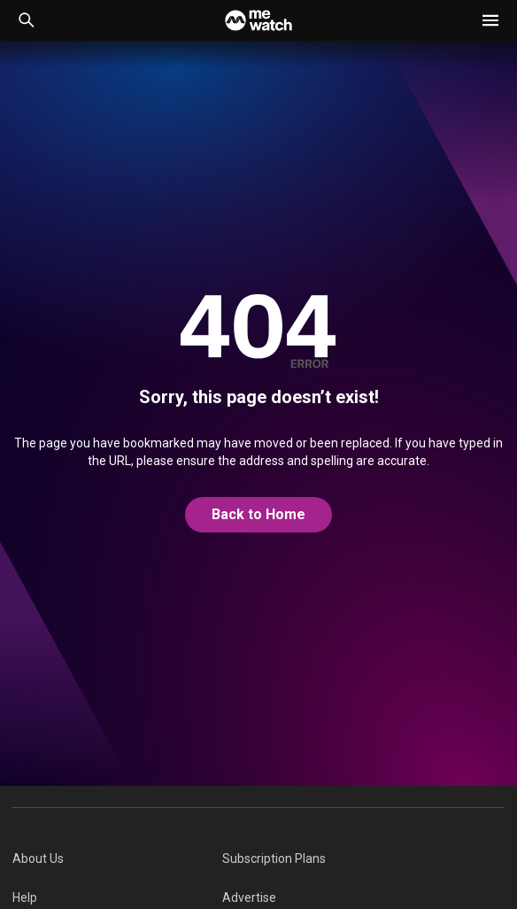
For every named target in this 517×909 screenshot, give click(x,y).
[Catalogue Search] (26, 20)
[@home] (258, 515)
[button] (490, 20)
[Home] (258, 20)
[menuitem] (117, 858)
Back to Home (258, 514)
